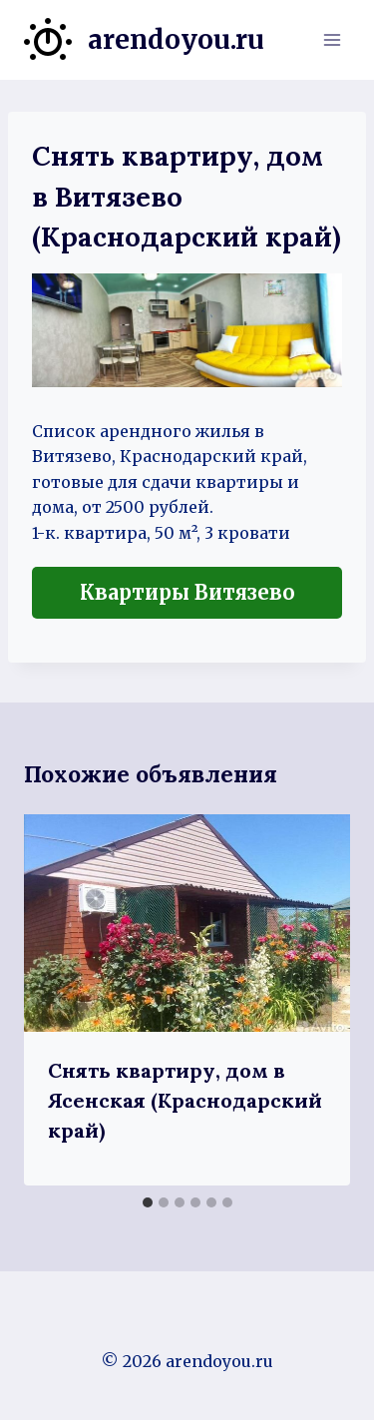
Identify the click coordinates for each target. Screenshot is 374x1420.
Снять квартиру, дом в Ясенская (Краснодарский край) (185, 1100)
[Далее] (314, 1000)
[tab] (148, 1202)
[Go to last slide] (60, 1000)
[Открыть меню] (331, 39)
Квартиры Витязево (187, 592)
